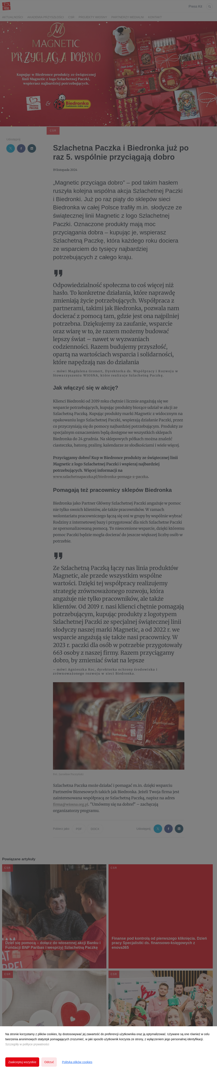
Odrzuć (49, 1062)
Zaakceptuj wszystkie (22, 1062)
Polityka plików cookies (77, 1062)
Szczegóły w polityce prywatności (27, 1044)
